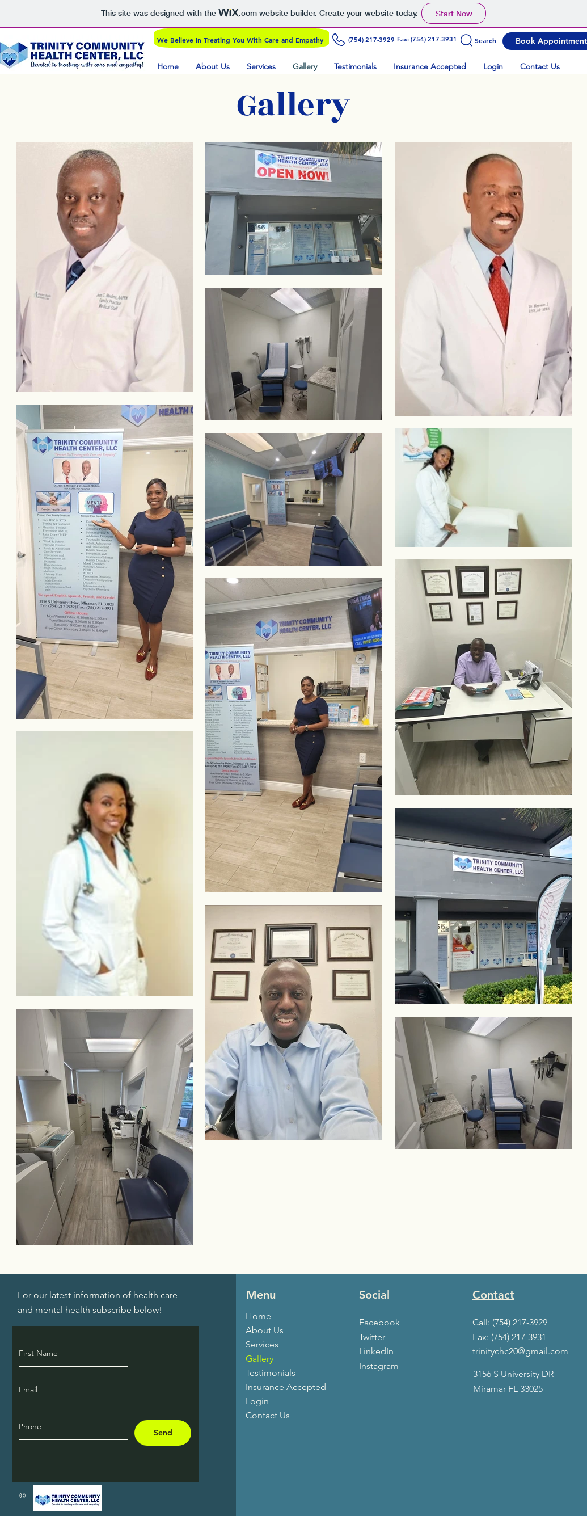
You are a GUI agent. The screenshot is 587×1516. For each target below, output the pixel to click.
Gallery (259, 1358)
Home (258, 1316)
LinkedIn (376, 1351)
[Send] (162, 1433)
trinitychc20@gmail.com (520, 1351)
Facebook (379, 1322)
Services (262, 1344)
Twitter (372, 1337)
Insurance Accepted (286, 1387)
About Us (265, 1330)
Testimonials (270, 1372)
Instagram (379, 1366)
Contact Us (268, 1415)
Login (257, 1401)
